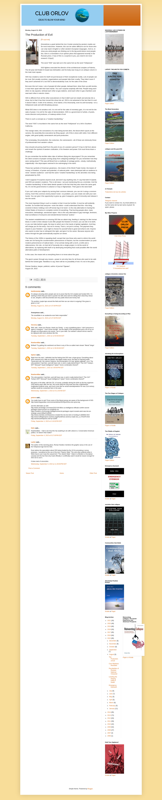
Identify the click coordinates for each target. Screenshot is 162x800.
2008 (109, 730)
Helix (33, 428)
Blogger (90, 789)
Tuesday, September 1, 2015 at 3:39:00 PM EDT (47, 368)
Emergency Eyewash (113, 686)
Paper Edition (109, 460)
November (113, 644)
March (111, 703)
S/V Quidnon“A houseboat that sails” (121, 266)
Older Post (93, 473)
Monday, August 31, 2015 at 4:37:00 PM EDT (46, 306)
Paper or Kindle (110, 425)
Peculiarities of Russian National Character (114, 671)
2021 (109, 620)
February (112, 706)
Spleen (33, 355)
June (111, 694)
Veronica (34, 325)
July (110, 691)
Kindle (107, 499)
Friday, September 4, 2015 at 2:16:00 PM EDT (46, 421)
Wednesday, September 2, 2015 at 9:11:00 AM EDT (48, 391)
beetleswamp (35, 291)
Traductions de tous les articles (115, 192)
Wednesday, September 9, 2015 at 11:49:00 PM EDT (49, 464)
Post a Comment (34, 468)
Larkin (33, 442)
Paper (114, 499)
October (112, 647)
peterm (33, 397)
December (113, 641)
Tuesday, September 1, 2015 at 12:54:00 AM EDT (47, 336)
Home (62, 473)
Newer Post (30, 473)
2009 (109, 727)
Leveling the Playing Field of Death (113, 679)
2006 (109, 736)
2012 (109, 718)
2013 (109, 715)
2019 (109, 626)
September (113, 650)
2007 (109, 733)
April (111, 700)
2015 (109, 638)
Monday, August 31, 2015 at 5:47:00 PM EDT (46, 318)
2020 (109, 623)
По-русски (45, 39)
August (111, 654)
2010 (109, 724)
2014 (109, 712)
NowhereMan (35, 342)
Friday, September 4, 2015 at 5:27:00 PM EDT (46, 435)
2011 (109, 721)
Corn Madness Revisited (114, 664)
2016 (109, 635)
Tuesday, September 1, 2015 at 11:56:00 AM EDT (47, 348)
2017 (109, 632)
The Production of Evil (113, 659)
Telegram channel (111, 201)
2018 (109, 629)
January (112, 708)
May (111, 697)
